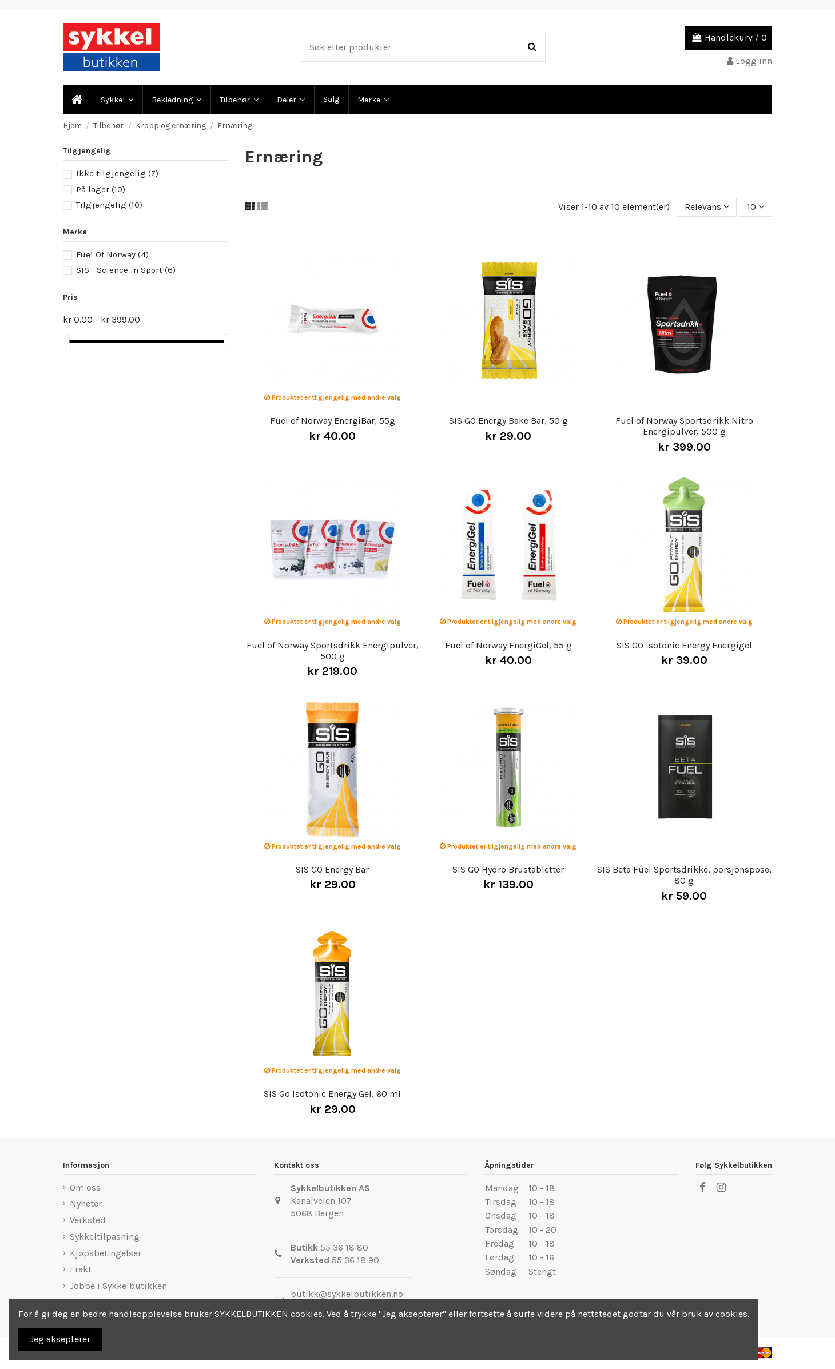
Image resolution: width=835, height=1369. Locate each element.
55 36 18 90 (355, 1260)
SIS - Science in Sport (126, 270)
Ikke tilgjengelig (117, 173)
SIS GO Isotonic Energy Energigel (684, 645)
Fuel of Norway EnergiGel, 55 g (508, 645)
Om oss (85, 1187)
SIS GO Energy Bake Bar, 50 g (508, 420)
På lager (100, 189)
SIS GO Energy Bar (332, 869)
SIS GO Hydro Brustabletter (508, 869)
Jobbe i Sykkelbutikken (118, 1285)
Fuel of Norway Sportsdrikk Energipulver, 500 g (332, 651)
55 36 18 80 (344, 1247)
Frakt (81, 1269)
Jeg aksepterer (60, 1339)
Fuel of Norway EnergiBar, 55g (332, 420)
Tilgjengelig (109, 205)
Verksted (88, 1220)
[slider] (67, 341)
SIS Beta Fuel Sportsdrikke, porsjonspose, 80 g (684, 875)
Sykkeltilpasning (105, 1236)
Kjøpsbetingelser (105, 1253)
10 (755, 206)
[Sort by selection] (707, 207)
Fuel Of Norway (112, 254)
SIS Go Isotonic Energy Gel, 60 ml (332, 1093)
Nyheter (86, 1203)
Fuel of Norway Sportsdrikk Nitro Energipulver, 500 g (684, 426)
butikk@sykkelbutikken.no (347, 1293)
